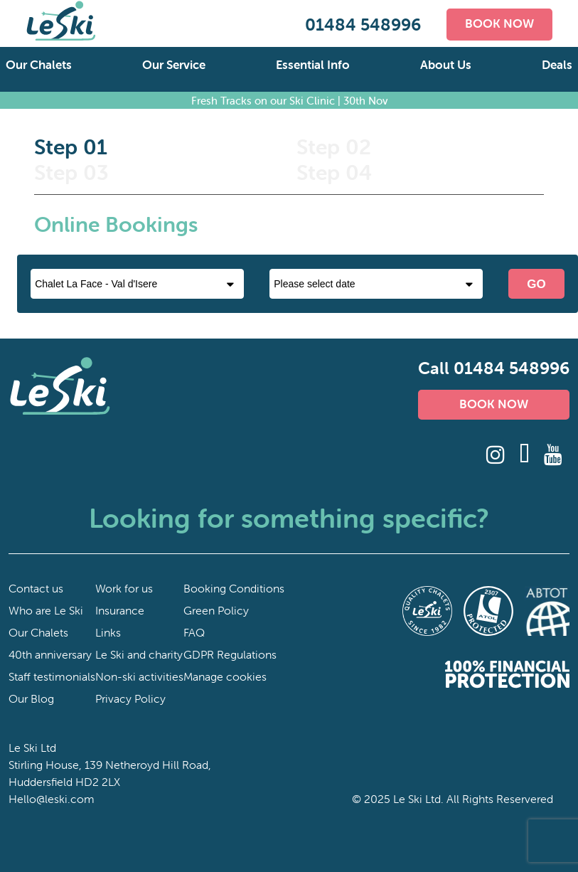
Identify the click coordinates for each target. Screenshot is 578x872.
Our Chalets (39, 65)
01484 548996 (363, 24)
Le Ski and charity (139, 654)
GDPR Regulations (230, 654)
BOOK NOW (499, 23)
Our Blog (31, 698)
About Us (445, 65)
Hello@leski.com (52, 799)
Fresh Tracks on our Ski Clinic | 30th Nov (289, 100)
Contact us (36, 588)
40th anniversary (50, 654)
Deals (557, 65)
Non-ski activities (139, 676)
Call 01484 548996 (493, 368)
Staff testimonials (52, 676)
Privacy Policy (130, 698)
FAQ (194, 632)
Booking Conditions (233, 588)
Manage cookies (225, 676)
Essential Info (313, 65)
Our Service (173, 65)
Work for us (124, 588)
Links (108, 632)
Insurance (119, 610)
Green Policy (216, 610)
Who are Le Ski (46, 610)
